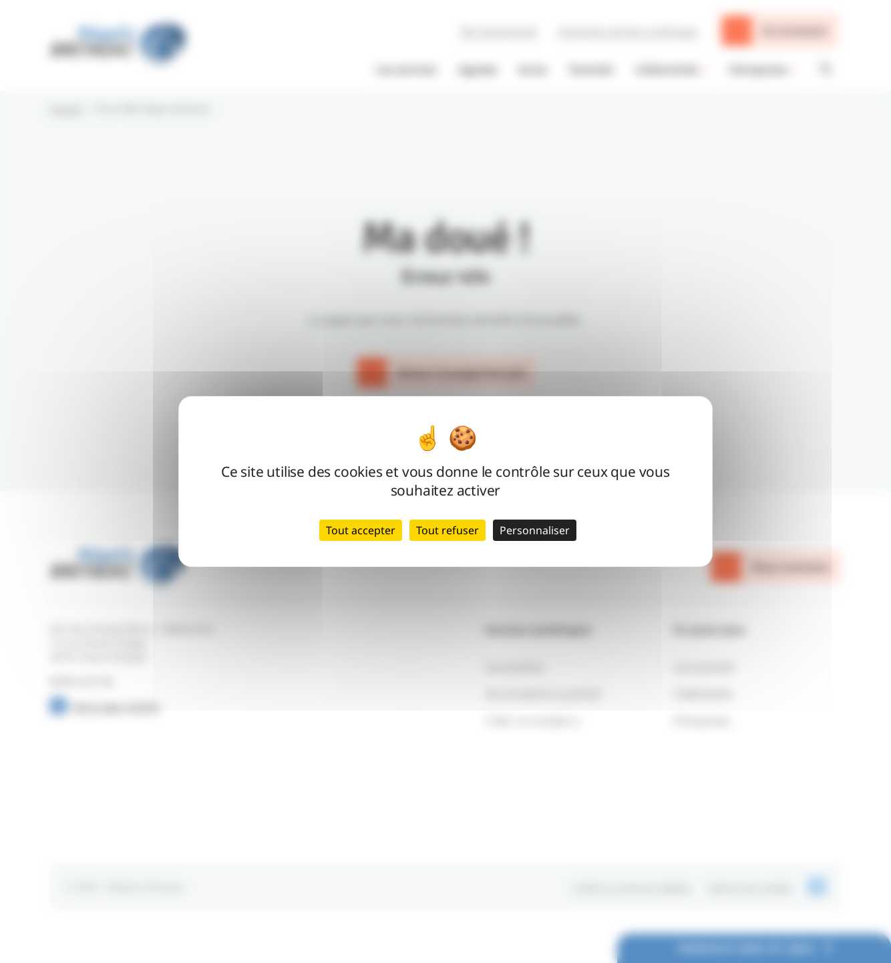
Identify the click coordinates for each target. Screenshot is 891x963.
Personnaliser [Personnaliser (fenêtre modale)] (535, 530)
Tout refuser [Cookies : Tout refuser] (447, 530)
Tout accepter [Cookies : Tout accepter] (360, 530)
